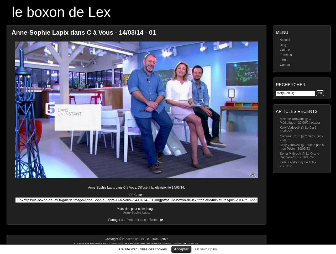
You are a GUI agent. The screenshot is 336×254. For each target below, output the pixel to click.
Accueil (285, 40)
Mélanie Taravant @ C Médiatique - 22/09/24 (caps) (300, 121)
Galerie (285, 50)
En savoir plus (206, 249)
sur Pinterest (130, 220)
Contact (285, 65)
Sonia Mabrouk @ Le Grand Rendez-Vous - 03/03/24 (299, 155)
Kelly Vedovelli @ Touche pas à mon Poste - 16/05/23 (302, 147)
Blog (283, 45)
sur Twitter (151, 220)
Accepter (181, 249)
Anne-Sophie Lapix (136, 212)
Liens (283, 60)
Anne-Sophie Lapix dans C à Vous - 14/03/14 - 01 (84, 32)
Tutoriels (286, 55)
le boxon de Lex (61, 12)
